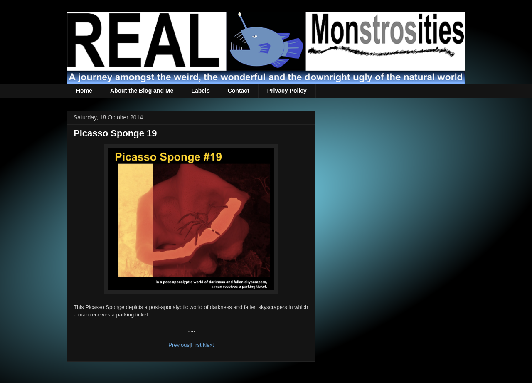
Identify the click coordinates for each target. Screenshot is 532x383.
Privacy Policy (287, 90)
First (196, 345)
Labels (200, 90)
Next (208, 345)
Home (84, 90)
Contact (238, 90)
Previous (179, 345)
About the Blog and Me (141, 90)
